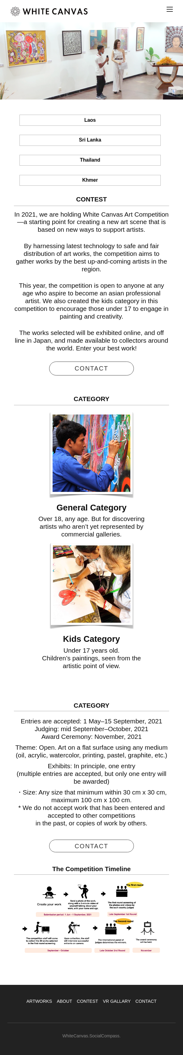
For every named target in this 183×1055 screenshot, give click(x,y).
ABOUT (64, 1001)
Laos (90, 120)
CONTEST (87, 1001)
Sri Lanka (90, 139)
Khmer (90, 180)
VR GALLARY (117, 1001)
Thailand (90, 160)
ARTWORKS (39, 1001)
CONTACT (145, 1001)
